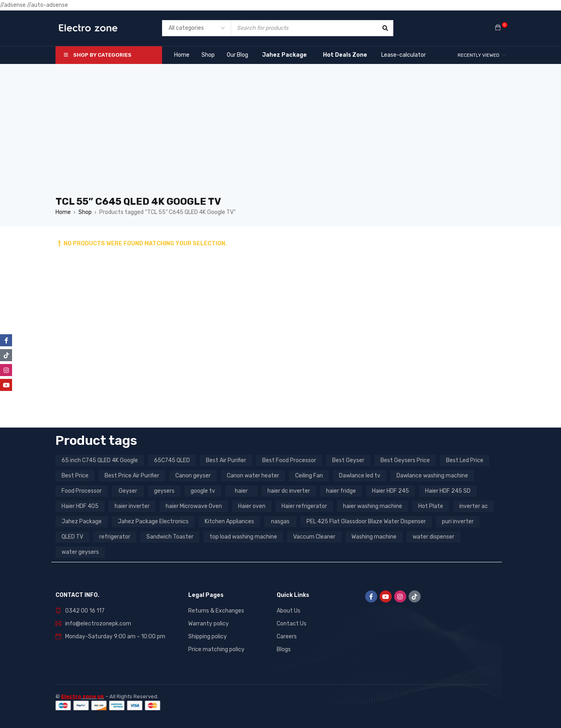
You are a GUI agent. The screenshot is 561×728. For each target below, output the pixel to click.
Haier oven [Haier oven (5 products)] (251, 506)
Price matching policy (216, 649)
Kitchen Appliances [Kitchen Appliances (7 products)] (229, 521)
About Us (288, 610)
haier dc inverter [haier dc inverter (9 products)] (288, 490)
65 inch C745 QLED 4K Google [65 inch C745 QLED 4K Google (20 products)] (100, 460)
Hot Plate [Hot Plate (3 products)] (430, 506)
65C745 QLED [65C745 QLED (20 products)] (172, 460)
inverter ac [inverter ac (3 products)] (473, 506)
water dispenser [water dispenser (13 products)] (433, 536)
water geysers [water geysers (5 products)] (80, 552)
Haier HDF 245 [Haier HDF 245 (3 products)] (390, 490)
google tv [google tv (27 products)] (203, 490)
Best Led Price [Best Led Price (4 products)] (464, 460)
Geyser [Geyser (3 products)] (128, 490)
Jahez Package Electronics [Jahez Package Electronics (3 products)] (153, 521)
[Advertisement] (280, 134)
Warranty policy (208, 623)
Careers (287, 636)
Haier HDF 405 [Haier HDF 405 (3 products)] (80, 506)
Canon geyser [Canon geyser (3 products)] (193, 475)
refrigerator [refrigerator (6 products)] (114, 536)
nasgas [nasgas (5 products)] (280, 521)
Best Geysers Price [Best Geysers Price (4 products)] (405, 460)
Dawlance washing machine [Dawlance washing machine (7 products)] (432, 475)
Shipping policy (207, 636)
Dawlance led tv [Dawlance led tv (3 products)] (359, 475)
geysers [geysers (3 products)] (164, 490)
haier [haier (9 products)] (241, 490)
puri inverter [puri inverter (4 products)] (458, 521)
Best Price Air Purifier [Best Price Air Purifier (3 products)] (132, 475)
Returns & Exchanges (216, 610)
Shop (85, 212)
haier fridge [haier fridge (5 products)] (341, 490)
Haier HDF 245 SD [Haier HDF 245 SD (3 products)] (448, 490)
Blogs (284, 649)
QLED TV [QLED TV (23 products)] (72, 536)
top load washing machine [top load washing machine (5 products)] (243, 536)
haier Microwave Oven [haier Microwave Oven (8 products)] (194, 506)
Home (63, 212)
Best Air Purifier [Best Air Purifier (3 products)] (226, 460)
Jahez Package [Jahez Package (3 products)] (82, 521)
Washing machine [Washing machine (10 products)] (374, 536)
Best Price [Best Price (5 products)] (75, 475)
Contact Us (291, 623)
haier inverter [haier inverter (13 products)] (132, 506)
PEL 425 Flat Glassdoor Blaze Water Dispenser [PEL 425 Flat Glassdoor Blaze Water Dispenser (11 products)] (366, 521)
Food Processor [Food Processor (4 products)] (82, 490)
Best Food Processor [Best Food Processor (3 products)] (289, 460)
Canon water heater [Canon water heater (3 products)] (253, 475)
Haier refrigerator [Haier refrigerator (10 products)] (304, 506)
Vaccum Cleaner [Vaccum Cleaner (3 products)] (314, 536)
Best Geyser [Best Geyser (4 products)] (348, 460)
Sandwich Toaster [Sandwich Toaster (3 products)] (169, 536)
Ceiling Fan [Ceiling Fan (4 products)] (309, 475)
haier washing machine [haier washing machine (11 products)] (372, 506)
